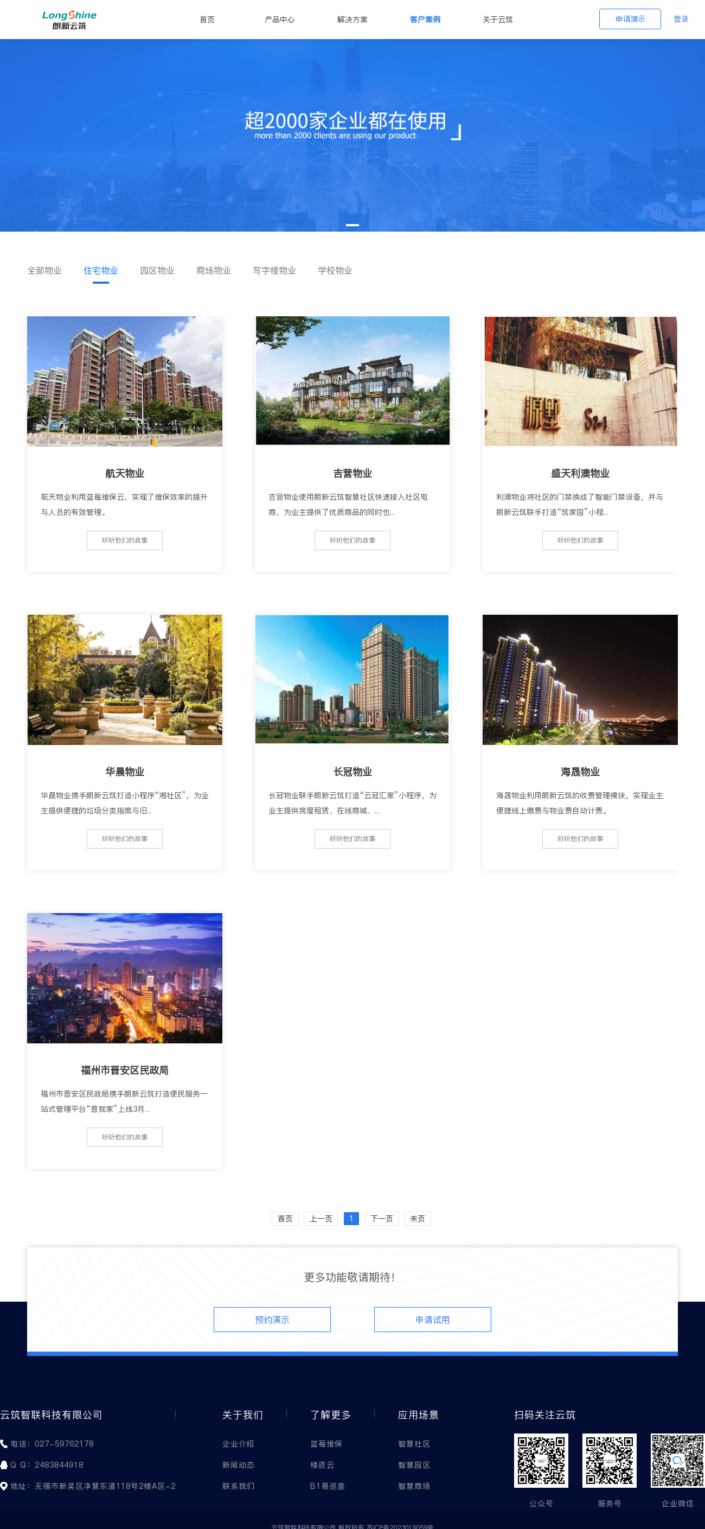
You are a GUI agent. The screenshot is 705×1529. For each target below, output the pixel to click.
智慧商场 (414, 1486)
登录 (681, 19)
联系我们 (238, 1486)
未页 (417, 1218)
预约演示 (272, 1320)
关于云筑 (498, 19)
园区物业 (157, 270)
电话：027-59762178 (52, 1443)
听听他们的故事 (125, 540)
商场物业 (213, 270)
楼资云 (322, 1465)
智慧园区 (414, 1465)
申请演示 (630, 19)
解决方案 (352, 19)
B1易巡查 (327, 1486)
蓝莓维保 (326, 1443)
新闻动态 (238, 1465)
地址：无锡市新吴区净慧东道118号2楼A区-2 (93, 1486)
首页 (207, 19)
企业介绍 (238, 1443)
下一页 (381, 1218)
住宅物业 (101, 270)
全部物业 (44, 270)
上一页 (321, 1218)
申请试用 (432, 1320)
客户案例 (425, 19)
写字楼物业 (274, 270)
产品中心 (280, 19)
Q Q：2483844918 (47, 1465)
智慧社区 (414, 1443)
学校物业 (335, 270)
